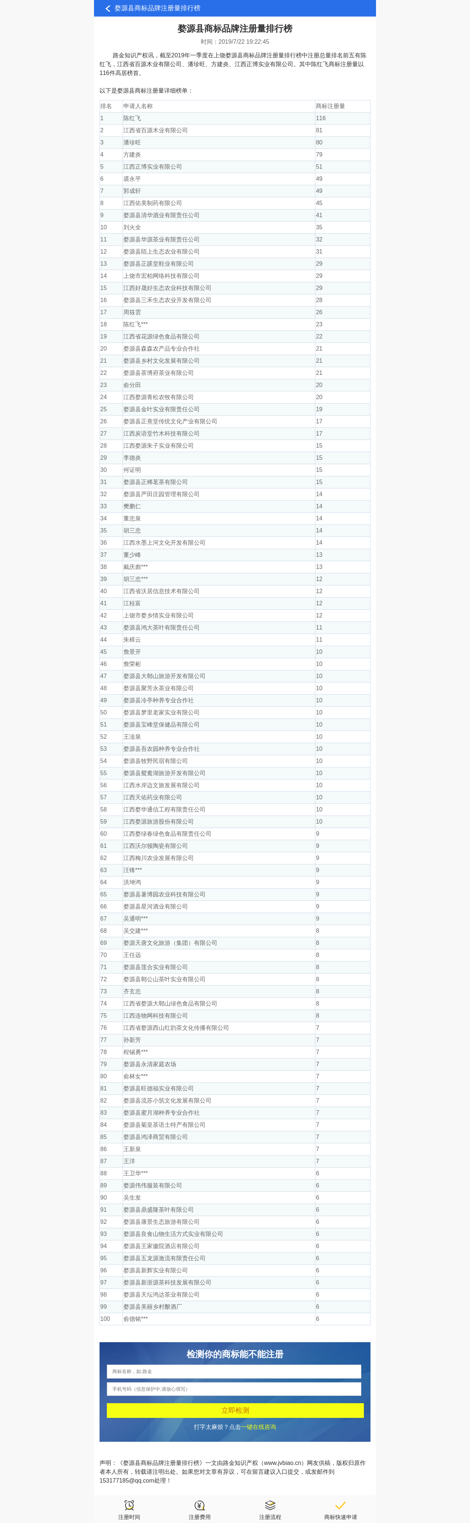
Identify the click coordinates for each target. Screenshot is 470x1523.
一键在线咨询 (258, 1427)
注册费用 (200, 1509)
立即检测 (235, 1410)
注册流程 (270, 1509)
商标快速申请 (340, 1509)
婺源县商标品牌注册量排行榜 (157, 8)
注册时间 (129, 1509)
